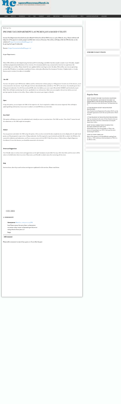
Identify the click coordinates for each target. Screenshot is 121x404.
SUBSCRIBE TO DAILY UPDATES (96, 52)
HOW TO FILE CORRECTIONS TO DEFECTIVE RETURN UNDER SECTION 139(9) (100, 126)
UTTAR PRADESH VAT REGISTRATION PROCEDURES (102, 117)
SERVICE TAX (56, 16)
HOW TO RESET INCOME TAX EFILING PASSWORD (101, 98)
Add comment (8, 237)
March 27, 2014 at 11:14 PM (24, 222)
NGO (34, 16)
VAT (29, 16)
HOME (6, 16)
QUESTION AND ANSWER (92, 16)
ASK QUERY (104, 16)
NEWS (82, 16)
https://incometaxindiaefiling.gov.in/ (21, 42)
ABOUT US (13, 16)
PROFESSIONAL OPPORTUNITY (70, 16)
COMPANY (41, 16)
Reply (9, 232)
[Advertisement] (37, 22)
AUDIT (48, 16)
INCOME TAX (22, 16)
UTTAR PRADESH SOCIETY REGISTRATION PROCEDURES (99, 108)
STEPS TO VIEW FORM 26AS (95, 135)
